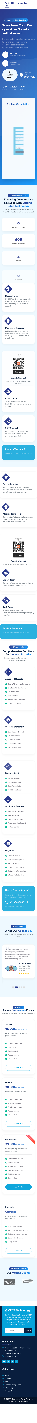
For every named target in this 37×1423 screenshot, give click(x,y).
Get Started (18, 1109)
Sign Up (28, 1398)
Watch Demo (10, 75)
